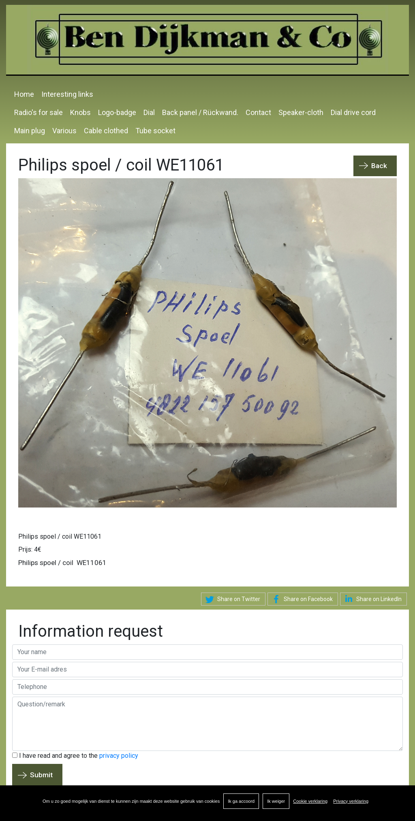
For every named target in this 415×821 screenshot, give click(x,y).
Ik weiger (276, 801)
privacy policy (118, 755)
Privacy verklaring (350, 801)
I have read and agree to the (75, 755)
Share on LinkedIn (372, 598)
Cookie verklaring (310, 801)
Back (379, 166)
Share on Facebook (301, 599)
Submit (41, 775)
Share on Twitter (231, 599)
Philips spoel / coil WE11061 (59, 536)
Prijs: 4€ (29, 549)
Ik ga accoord (241, 801)
